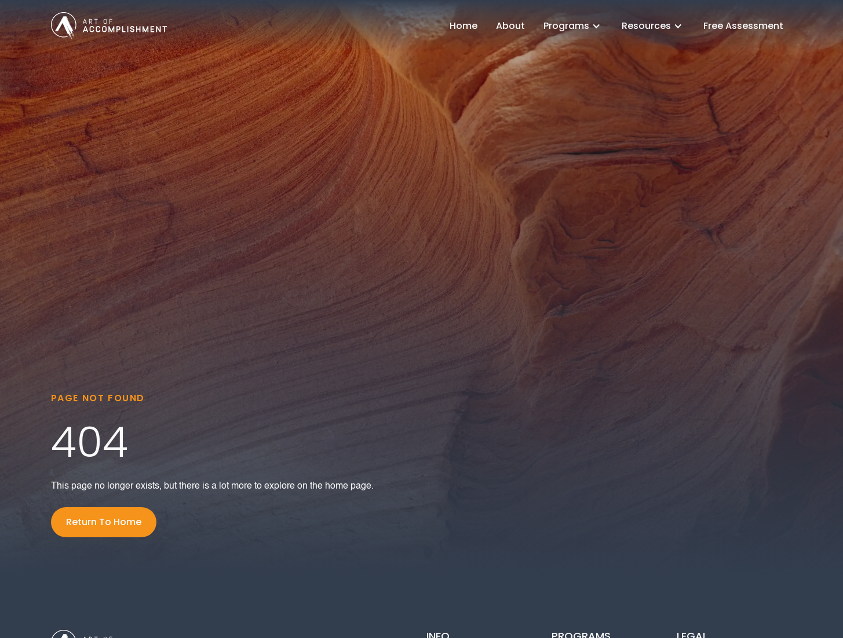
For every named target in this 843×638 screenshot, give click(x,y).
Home (463, 25)
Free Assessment (743, 25)
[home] (109, 25)
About (510, 25)
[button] (573, 25)
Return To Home (103, 522)
